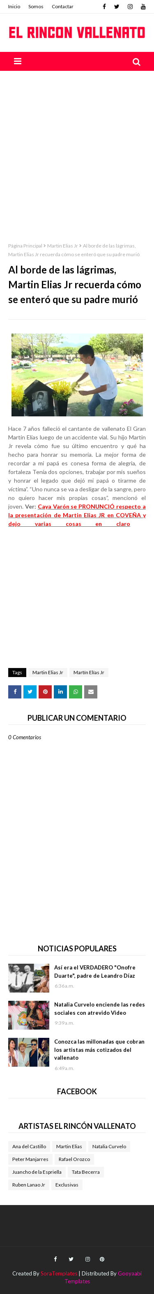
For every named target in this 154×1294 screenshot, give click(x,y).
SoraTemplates (59, 1273)
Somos (36, 6)
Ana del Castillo (29, 1146)
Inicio (14, 6)
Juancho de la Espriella (37, 1172)
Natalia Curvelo (109, 1146)
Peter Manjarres (30, 1159)
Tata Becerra (86, 1172)
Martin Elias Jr (62, 246)
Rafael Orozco (74, 1159)
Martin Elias (69, 1146)
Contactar (63, 6)
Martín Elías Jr (89, 672)
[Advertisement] (77, 152)
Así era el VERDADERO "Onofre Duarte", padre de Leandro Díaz (95, 971)
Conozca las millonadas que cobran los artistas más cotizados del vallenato (99, 1049)
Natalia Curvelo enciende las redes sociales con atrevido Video (99, 1008)
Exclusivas (66, 1185)
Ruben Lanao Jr (28, 1185)
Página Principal (25, 246)
